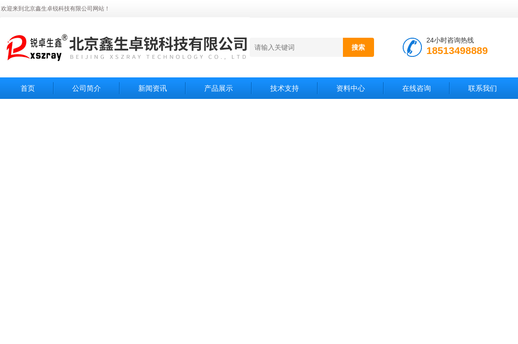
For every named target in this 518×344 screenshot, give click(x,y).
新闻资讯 (152, 88)
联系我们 (482, 88)
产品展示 (218, 88)
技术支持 (284, 88)
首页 (28, 88)
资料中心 (350, 88)
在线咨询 (416, 88)
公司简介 (86, 88)
